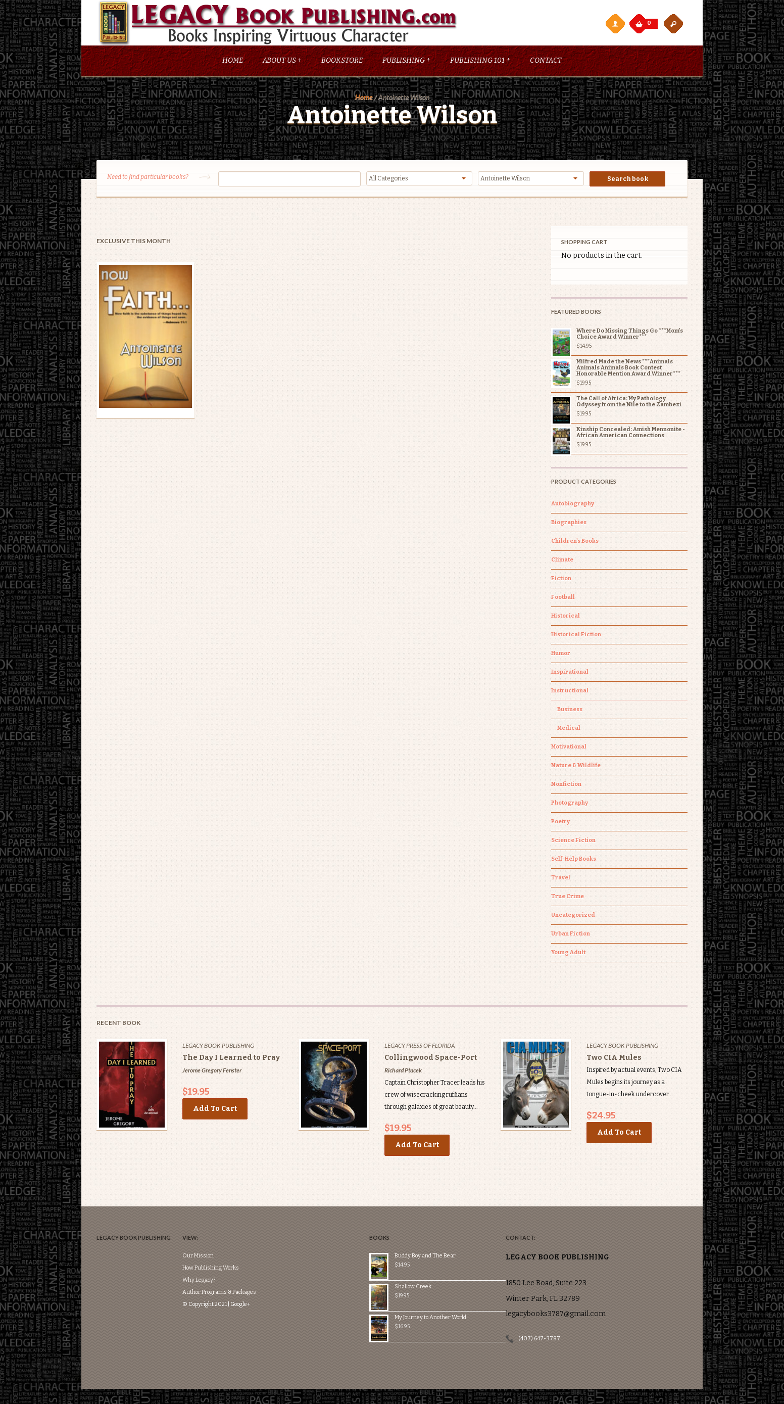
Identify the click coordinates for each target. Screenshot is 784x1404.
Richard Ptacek (403, 1071)
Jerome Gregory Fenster (211, 1071)
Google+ (256, 1275)
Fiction (561, 580)
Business (569, 711)
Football (563, 598)
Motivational (568, 748)
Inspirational (570, 673)
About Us (282, 62)
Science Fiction (573, 841)
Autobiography (572, 505)
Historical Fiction (576, 636)
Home (232, 62)
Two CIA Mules (614, 1059)
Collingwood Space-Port (430, 1059)
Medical (568, 729)
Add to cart (215, 1110)
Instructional (570, 692)
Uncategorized (573, 916)
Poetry (560, 823)
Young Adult (568, 954)
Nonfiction (566, 785)
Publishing (406, 62)
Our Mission (213, 1227)
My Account (615, 23)
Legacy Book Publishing (218, 1047)
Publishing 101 (480, 62)
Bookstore (342, 62)
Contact (546, 62)
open (673, 23)
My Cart (640, 21)
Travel (560, 879)
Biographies (568, 524)
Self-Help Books (573, 860)
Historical (565, 617)
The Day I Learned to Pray (231, 1059)
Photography (569, 804)
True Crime (567, 898)
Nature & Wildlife (576, 767)
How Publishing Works (226, 1239)
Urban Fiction (570, 935)
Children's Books (575, 542)
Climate (562, 561)
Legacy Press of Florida (419, 1047)
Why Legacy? (214, 1251)
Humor (560, 654)
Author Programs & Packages (234, 1263)
